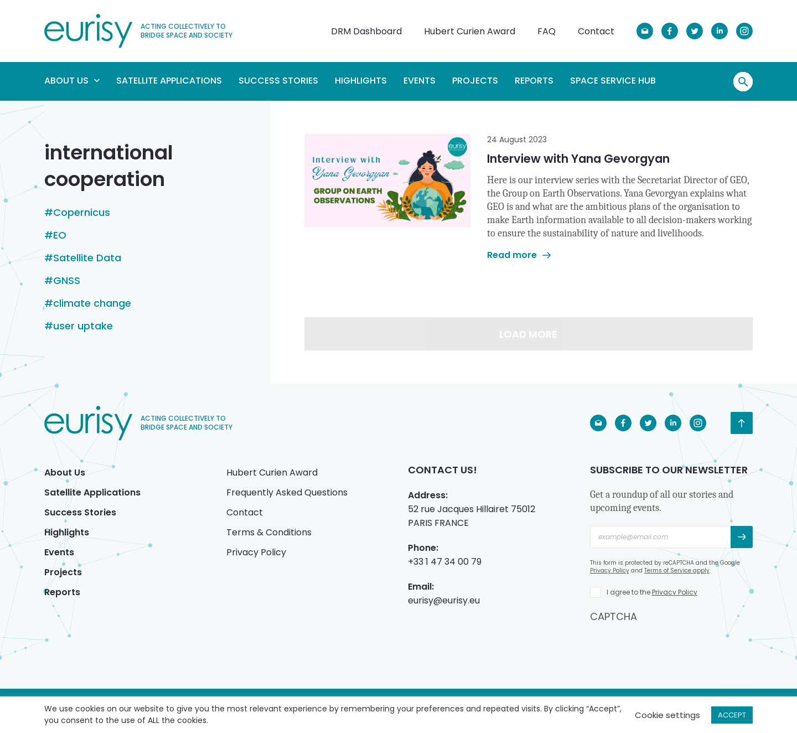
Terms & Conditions (269, 532)
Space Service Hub (613, 80)
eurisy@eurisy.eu (444, 600)
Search (743, 82)
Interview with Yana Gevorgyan (578, 159)
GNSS (66, 280)
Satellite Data (87, 258)
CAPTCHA (613, 616)
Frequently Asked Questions (287, 492)
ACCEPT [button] (732, 715)
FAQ (546, 31)
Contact (596, 31)
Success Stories (278, 80)
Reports (534, 80)
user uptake (83, 326)
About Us (72, 80)
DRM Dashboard (366, 31)
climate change (92, 303)
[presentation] (674, 645)
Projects (475, 80)
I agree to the (652, 592)
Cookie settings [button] (667, 715)
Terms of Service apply (677, 570)
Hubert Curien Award (469, 31)
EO (59, 235)
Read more (519, 255)
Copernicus (81, 212)
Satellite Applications (169, 80)
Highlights (361, 80)
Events (419, 80)
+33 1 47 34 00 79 (445, 561)
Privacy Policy (256, 552)
